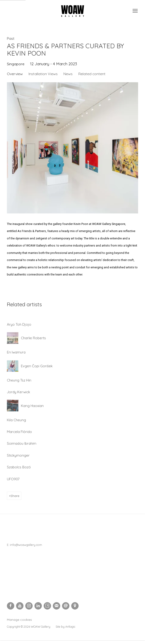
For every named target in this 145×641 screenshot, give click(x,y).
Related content (91, 73)
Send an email (65, 606)
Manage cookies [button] (19, 619)
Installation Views (43, 73)
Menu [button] (134, 11)
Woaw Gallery (72, 11)
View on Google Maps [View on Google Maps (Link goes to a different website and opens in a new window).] (75, 606)
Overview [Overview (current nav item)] (15, 73)
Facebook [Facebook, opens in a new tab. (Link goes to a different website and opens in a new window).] (10, 606)
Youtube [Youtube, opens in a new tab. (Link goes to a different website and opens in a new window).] (19, 606)
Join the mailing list (56, 606)
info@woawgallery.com (26, 545)
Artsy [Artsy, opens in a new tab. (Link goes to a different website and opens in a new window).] (47, 606)
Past (10, 38)
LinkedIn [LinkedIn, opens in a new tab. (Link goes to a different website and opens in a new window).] (38, 606)
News (68, 73)
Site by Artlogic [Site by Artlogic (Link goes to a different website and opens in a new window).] (65, 626)
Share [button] (15, 496)
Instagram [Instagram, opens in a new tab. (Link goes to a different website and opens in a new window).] (29, 606)
